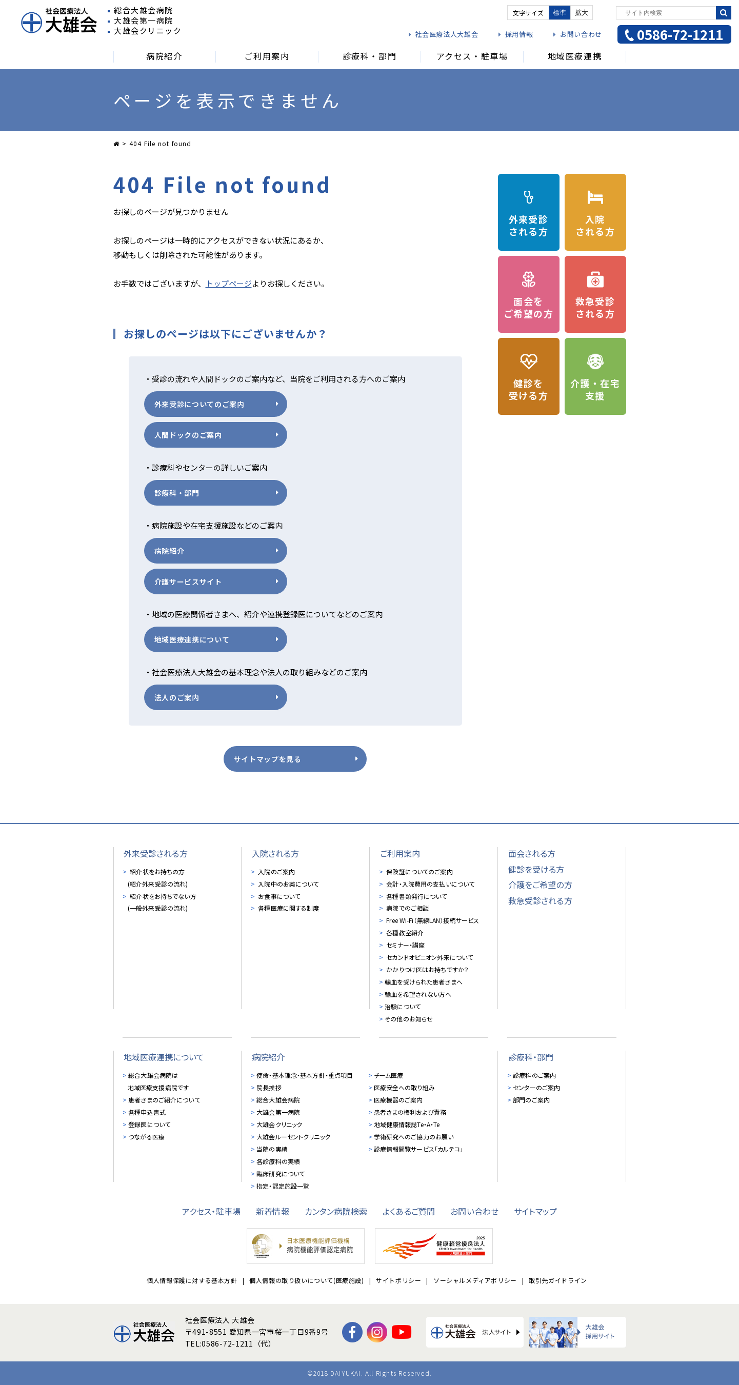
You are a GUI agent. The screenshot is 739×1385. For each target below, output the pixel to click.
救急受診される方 (540, 900)
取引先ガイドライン (558, 1280)
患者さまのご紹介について (163, 1099)
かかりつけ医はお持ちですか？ (427, 970)
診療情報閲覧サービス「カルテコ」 (419, 1149)
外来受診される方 (156, 853)
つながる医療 (146, 1136)
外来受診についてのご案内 (199, 404)
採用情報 (519, 34)
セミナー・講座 (405, 945)
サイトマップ (535, 1211)
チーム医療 (389, 1075)
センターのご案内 (536, 1087)
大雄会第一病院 (278, 1112)
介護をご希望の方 (540, 884)
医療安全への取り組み (404, 1087)
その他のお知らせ (409, 1019)
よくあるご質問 (409, 1211)
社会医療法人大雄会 (446, 34)
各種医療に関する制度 (287, 908)
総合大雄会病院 (278, 1099)
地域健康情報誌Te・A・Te (407, 1124)
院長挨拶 (268, 1087)
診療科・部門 (176, 493)
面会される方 (532, 853)
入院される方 (275, 853)
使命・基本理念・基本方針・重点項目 (304, 1075)
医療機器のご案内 (398, 1099)
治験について (403, 1006)
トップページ (229, 283)
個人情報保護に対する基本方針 (192, 1280)
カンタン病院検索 (336, 1211)
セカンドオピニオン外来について (429, 957)
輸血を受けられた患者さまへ (424, 982)
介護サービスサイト (188, 581)
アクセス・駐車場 (211, 1211)
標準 (559, 12)
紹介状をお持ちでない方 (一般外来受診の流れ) (162, 902)
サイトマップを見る (268, 759)
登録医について (149, 1124)
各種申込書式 (147, 1112)
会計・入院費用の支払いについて (429, 883)
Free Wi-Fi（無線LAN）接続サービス (432, 920)
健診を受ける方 (536, 869)
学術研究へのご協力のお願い (414, 1136)
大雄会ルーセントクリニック (293, 1136)
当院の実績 (272, 1149)
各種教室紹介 (404, 933)
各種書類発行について (416, 896)
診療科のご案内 (534, 1075)
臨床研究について (280, 1173)
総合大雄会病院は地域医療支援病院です (158, 1081)
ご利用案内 (400, 853)
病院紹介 (169, 551)
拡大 (581, 12)
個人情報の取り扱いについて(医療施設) (306, 1280)
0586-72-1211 (680, 34)
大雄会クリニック (279, 1124)
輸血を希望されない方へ (418, 994)
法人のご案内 (176, 697)
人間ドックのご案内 (188, 435)
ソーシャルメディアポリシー (475, 1280)
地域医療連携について (192, 639)
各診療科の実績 (278, 1161)
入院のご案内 (275, 871)
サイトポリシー (398, 1280)
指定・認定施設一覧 (282, 1185)
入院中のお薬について (287, 883)
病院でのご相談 (407, 908)
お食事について (278, 896)
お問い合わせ (581, 34)
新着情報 (272, 1211)
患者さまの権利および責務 (410, 1112)
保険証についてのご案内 (418, 871)
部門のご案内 (531, 1099)
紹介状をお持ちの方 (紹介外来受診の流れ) (158, 877)
